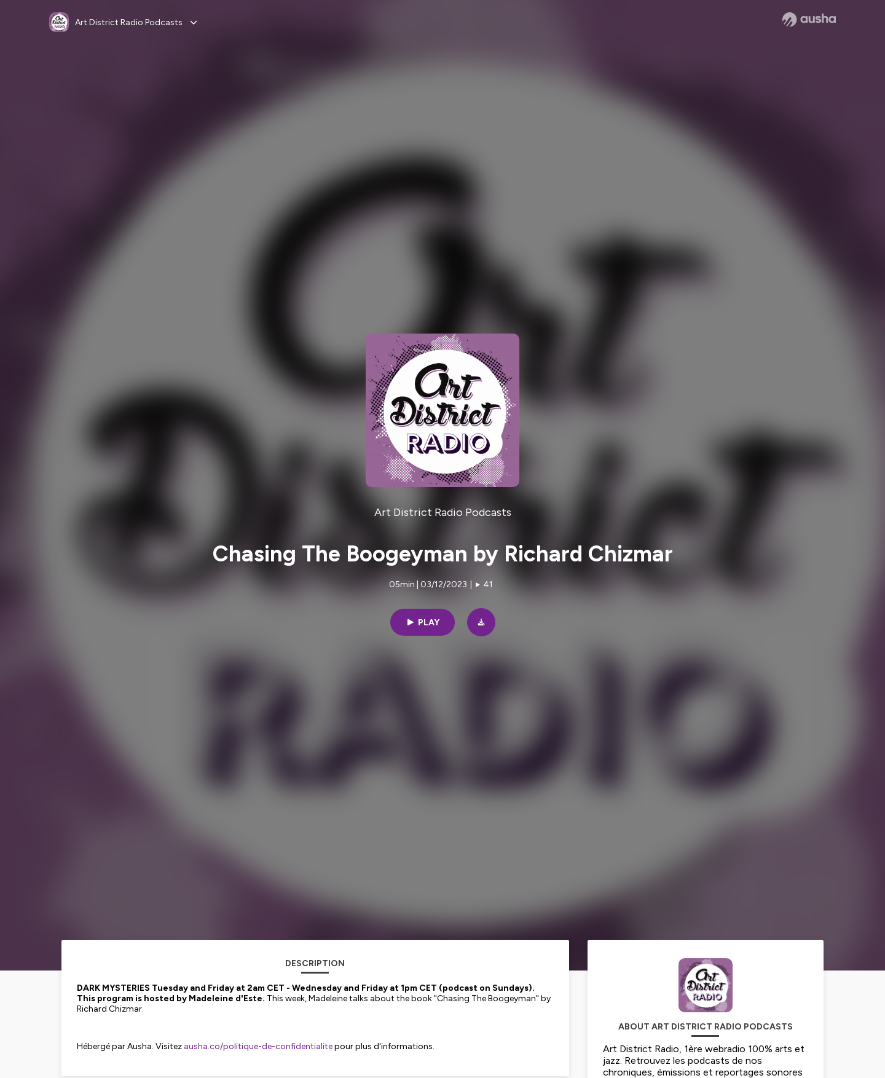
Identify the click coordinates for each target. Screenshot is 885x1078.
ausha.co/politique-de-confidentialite (258, 1046)
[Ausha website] (809, 19)
